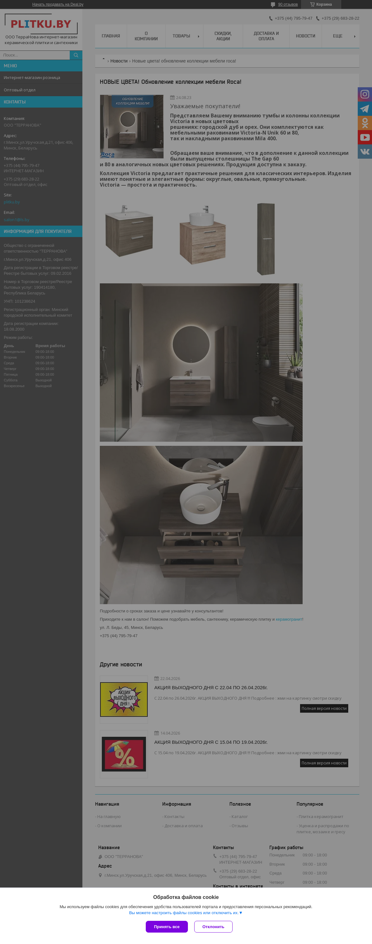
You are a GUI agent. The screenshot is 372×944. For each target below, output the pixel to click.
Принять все (167, 926)
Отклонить (213, 926)
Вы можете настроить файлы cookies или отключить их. (184, 912)
